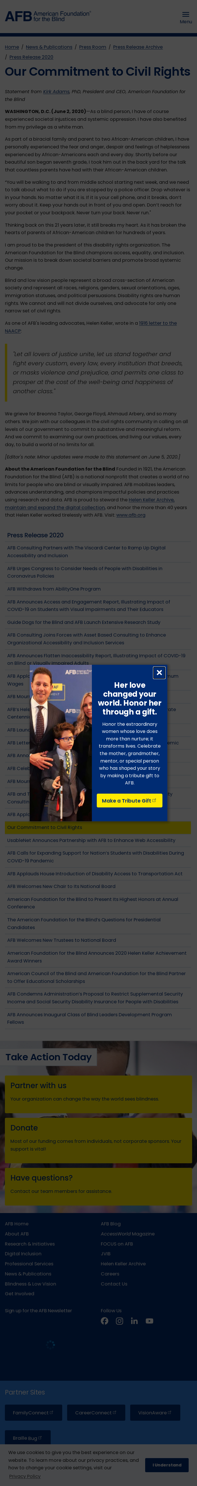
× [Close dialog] (159, 673)
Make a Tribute (129, 800)
